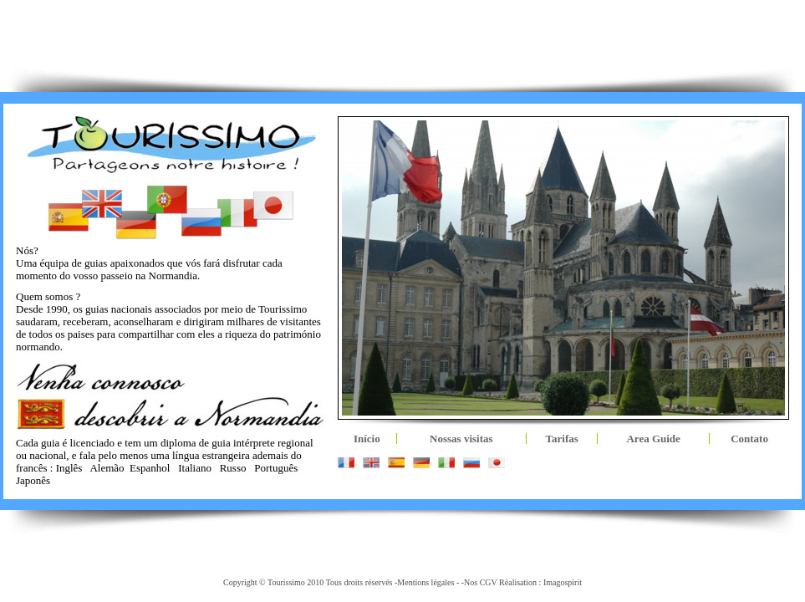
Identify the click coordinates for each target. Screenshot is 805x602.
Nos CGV (480, 582)
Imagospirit (562, 582)
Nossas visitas (461, 438)
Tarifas (562, 438)
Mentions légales (425, 582)
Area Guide (653, 438)
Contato (749, 438)
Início (367, 438)
